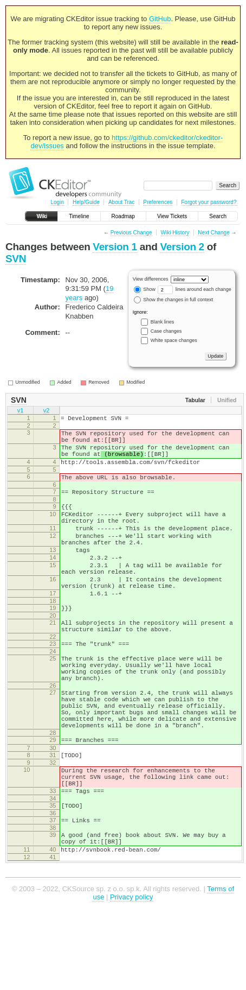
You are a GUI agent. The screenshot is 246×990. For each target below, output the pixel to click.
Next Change (213, 233)
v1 (20, 411)
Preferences (157, 202)
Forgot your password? (208, 202)
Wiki (41, 216)
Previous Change (131, 233)
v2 (46, 411)
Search (217, 216)
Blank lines (162, 322)
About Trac (121, 202)
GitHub (160, 19)
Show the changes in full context (173, 299)
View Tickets (172, 216)
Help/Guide (86, 202)
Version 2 (182, 246)
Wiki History (175, 233)
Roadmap (123, 216)
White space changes (174, 340)
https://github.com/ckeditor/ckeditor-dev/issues (126, 142)
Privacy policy (131, 973)
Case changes (166, 331)
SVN (15, 258)
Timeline (79, 216)
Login (56, 202)
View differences (151, 279)
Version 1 (115, 246)
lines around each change (194, 289)
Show (145, 289)
